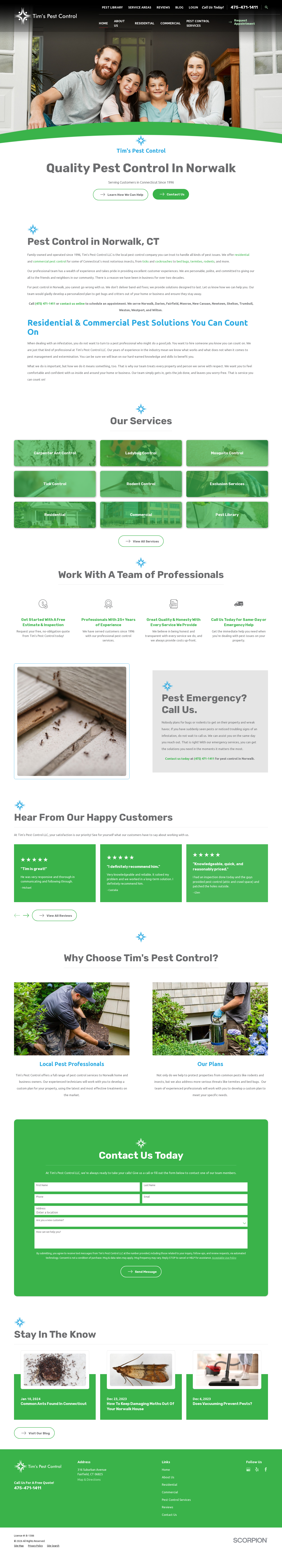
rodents (209, 261)
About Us (168, 1477)
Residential (169, 1484)
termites (196, 261)
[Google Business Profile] (248, 1469)
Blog (179, 7)
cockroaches (163, 261)
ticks (145, 261)
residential (242, 254)
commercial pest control (49, 261)
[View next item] (26, 915)
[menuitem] (19, 1546)
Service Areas (139, 7)
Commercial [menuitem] (170, 23)
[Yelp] (257, 1469)
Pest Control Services (176, 1499)
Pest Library (112, 7)
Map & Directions (89, 1479)
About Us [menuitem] (119, 23)
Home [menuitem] (103, 23)
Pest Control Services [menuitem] (198, 23)
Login (193, 7)
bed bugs (183, 261)
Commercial (170, 1492)
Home (166, 1469)
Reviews (163, 7)
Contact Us (169, 1514)
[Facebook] (266, 1469)
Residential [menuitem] (144, 23)
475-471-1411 (244, 7)
